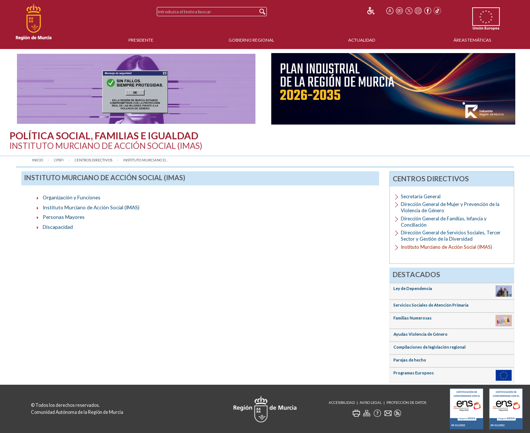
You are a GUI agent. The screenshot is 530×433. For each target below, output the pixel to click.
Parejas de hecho (409, 359)
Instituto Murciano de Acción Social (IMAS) (91, 207)
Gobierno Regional (251, 40)
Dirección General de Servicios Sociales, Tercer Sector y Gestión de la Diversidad (451, 236)
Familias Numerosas (412, 317)
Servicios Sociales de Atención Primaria (431, 305)
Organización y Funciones (71, 197)
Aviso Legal (371, 403)
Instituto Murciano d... (145, 160)
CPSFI (59, 160)
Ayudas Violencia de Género (420, 334)
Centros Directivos (93, 160)
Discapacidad (58, 227)
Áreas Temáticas (472, 40)
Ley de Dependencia (412, 288)
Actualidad (361, 40)
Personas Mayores (64, 217)
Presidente (140, 40)
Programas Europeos (413, 372)
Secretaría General (421, 196)
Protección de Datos (406, 403)
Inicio (37, 160)
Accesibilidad (342, 403)
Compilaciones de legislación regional (429, 347)
